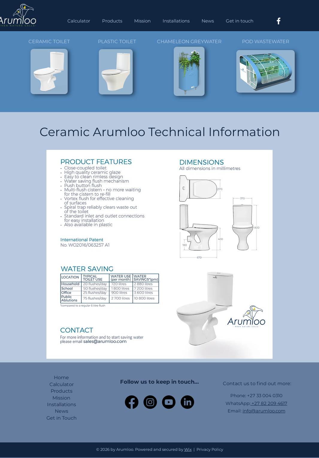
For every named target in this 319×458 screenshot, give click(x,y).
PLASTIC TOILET (117, 41)
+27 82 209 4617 (268, 403)
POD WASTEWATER (265, 41)
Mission (61, 398)
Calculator (61, 384)
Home (61, 377)
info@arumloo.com (264, 411)
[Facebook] (278, 20)
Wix (188, 449)
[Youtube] (169, 402)
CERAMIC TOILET (49, 41)
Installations (61, 404)
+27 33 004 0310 (264, 395)
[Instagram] (150, 402)
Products (61, 391)
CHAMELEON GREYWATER (189, 41)
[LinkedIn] (187, 402)
